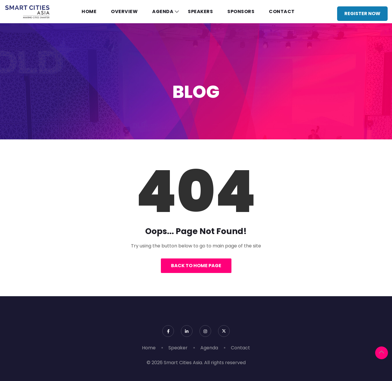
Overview (124, 11)
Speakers (200, 11)
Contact (282, 11)
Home (89, 11)
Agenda (162, 11)
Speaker (178, 347)
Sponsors (240, 11)
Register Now (362, 13)
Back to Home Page (196, 265)
